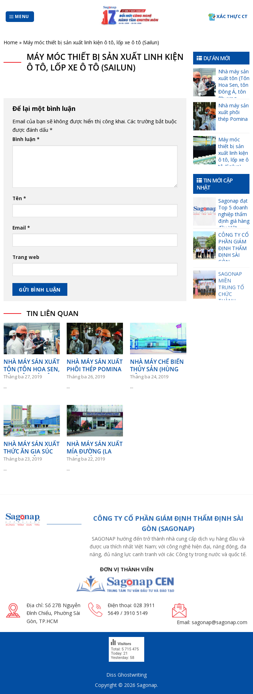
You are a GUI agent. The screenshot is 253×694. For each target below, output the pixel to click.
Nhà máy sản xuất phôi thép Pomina (233, 112)
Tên (19, 198)
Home (11, 42)
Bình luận (25, 139)
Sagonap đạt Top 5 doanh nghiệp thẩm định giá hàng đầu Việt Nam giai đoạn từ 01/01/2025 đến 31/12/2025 (233, 212)
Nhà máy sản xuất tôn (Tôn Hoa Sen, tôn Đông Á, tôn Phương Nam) (233, 83)
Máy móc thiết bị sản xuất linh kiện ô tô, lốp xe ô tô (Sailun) (233, 151)
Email (21, 228)
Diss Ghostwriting (126, 674)
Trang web (25, 257)
